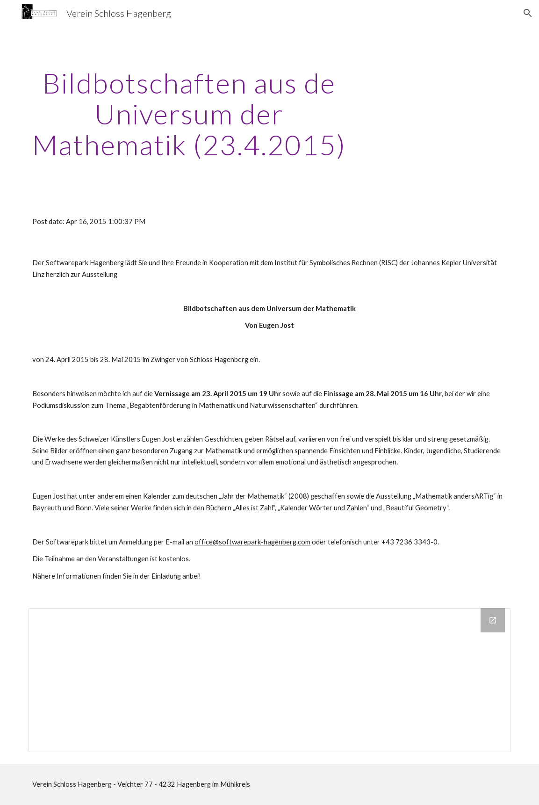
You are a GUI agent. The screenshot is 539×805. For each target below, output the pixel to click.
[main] (189, 114)
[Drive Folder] (269, 680)
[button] (528, 13)
